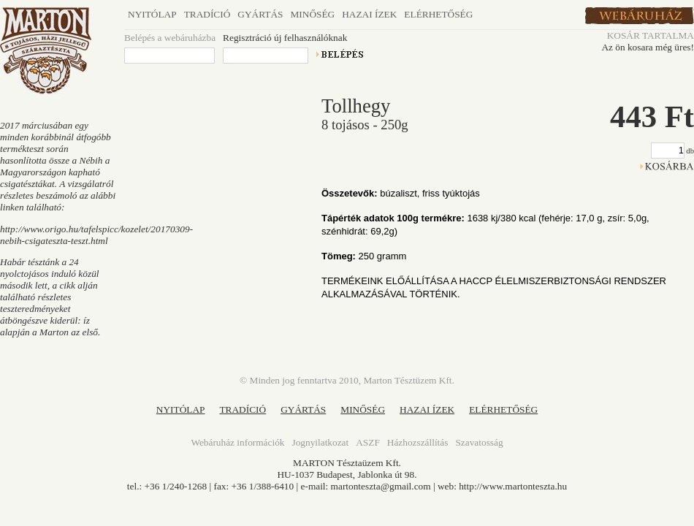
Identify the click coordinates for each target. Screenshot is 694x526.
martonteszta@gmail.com (381, 486)
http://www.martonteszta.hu (513, 486)
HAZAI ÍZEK (427, 409)
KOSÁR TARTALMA (650, 35)
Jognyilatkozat (319, 442)
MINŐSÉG (362, 409)
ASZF (368, 442)
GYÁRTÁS (303, 409)
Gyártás (260, 14)
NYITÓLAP (180, 409)
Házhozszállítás (418, 442)
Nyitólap (152, 14)
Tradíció (207, 14)
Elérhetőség (438, 14)
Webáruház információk (237, 442)
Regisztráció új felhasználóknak (285, 37)
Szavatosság (479, 442)
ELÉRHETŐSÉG (503, 409)
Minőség (312, 14)
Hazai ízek (369, 14)
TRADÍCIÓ (242, 409)
